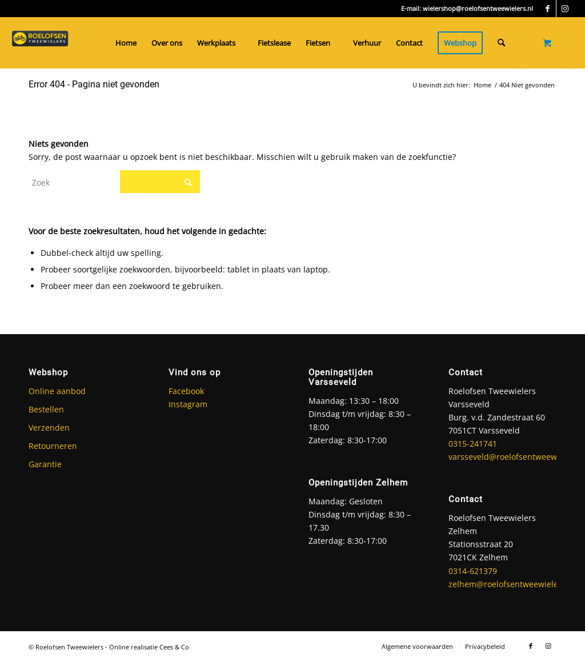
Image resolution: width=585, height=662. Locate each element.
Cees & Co (174, 647)
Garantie (45, 464)
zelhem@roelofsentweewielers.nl (511, 584)
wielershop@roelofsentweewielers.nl (478, 8)
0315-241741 (472, 443)
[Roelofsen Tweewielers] (40, 43)
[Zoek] (501, 43)
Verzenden (49, 427)
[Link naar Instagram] (565, 8)
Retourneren (53, 445)
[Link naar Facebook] (547, 8)
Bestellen (46, 409)
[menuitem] (126, 43)
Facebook (186, 391)
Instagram (188, 404)
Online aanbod (57, 391)
